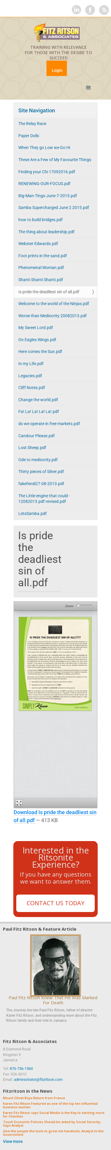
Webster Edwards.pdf (38, 243)
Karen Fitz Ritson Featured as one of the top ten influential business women (50, 1105)
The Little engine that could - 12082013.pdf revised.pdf (44, 498)
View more (13, 1141)
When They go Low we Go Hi (44, 147)
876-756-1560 (21, 1068)
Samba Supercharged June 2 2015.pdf (53, 207)
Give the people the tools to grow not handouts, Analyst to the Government (53, 1133)
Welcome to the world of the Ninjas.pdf (53, 303)
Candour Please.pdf (36, 435)
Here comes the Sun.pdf (40, 351)
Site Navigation (36, 110)
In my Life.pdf (31, 363)
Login (57, 70)
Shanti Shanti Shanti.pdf (40, 279)
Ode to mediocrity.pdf (38, 459)
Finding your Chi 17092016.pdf (46, 171)
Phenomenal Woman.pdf (41, 267)
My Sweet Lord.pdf (35, 327)
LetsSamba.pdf (32, 513)
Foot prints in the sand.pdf (42, 255)
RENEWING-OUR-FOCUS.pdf (44, 183)
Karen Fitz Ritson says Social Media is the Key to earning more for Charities (53, 1114)
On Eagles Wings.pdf (37, 339)
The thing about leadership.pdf (46, 231)
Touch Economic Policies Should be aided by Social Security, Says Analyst (52, 1124)
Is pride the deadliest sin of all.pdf (48, 291)
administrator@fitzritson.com (38, 1079)
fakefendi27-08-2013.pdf (41, 483)
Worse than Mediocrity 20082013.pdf (52, 315)
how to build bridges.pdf (40, 219)
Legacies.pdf (30, 375)
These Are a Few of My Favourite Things (54, 159)
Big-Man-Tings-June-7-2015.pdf (47, 195)
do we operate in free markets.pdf (49, 423)
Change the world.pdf (38, 399)
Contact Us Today (55, 903)
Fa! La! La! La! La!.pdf (38, 411)
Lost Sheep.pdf (32, 447)
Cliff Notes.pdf (31, 387)
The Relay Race (32, 123)
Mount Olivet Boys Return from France (34, 1098)
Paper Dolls (28, 135)
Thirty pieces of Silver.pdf (41, 471)
